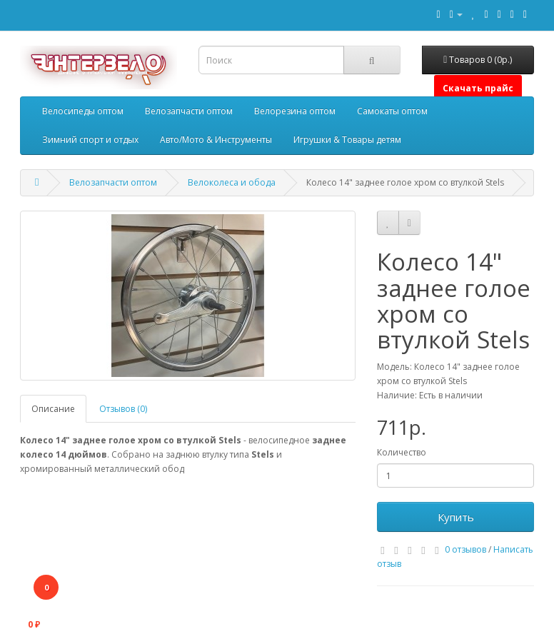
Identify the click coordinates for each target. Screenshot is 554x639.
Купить (456, 517)
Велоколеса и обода (232, 182)
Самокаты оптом (392, 111)
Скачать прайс (478, 88)
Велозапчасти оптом (189, 111)
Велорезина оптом (295, 111)
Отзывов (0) (123, 409)
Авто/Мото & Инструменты (216, 140)
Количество (401, 452)
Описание (53, 409)
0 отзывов (465, 549)
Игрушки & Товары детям (347, 140)
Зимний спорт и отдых (90, 140)
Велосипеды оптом (83, 111)
